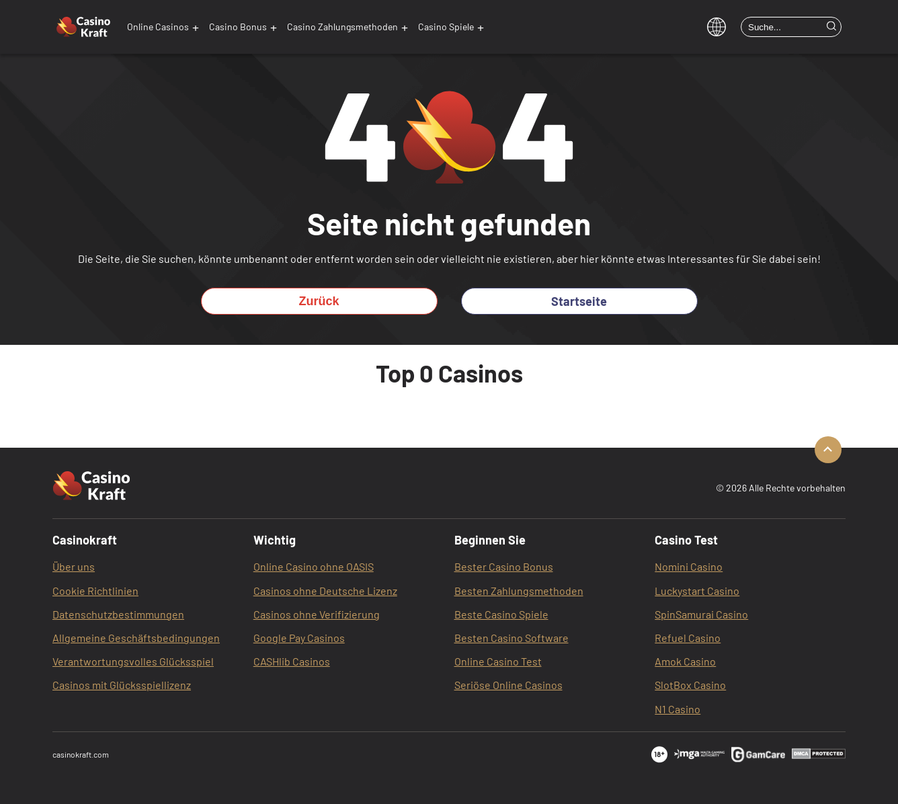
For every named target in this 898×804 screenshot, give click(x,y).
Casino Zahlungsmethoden (342, 26)
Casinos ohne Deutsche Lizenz (325, 590)
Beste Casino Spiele (501, 614)
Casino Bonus (238, 26)
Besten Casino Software (511, 637)
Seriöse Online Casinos (508, 684)
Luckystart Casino (697, 590)
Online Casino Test (498, 661)
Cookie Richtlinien (95, 590)
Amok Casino (685, 661)
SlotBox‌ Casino (690, 684)
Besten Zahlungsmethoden (518, 590)
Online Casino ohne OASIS (313, 566)
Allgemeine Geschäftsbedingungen (136, 637)
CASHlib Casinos (291, 661)
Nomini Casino (689, 566)
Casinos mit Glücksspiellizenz (121, 684)
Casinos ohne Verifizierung (316, 614)
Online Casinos (158, 26)
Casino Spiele (446, 26)
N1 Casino (677, 708)
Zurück (318, 301)
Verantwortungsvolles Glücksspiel (133, 661)
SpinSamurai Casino (701, 614)
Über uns (73, 566)
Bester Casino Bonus (503, 566)
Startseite (579, 301)
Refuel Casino (688, 637)
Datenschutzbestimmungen (118, 614)
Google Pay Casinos (299, 637)
